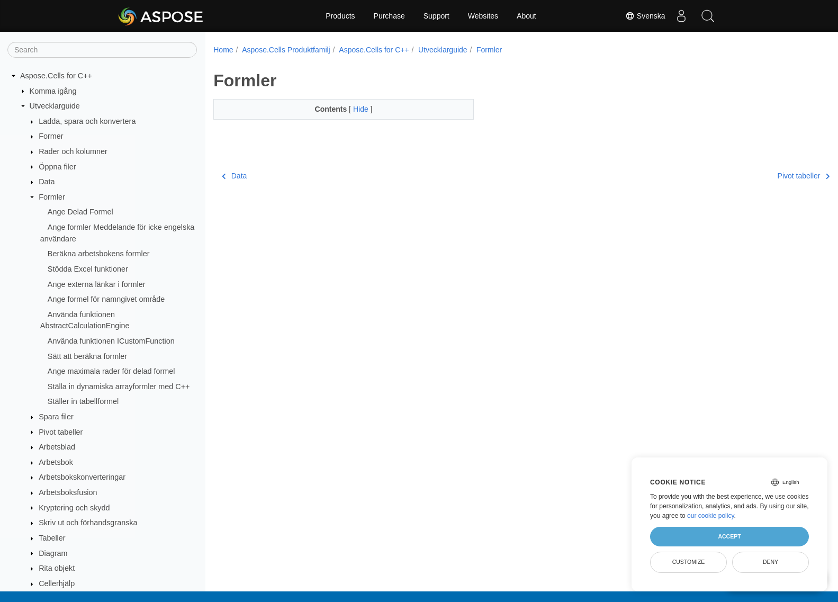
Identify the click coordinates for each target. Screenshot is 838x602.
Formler (52, 197)
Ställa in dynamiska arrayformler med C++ (119, 386)
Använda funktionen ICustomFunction (111, 341)
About (526, 16)
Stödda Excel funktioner (88, 269)
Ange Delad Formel (80, 212)
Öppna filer (57, 167)
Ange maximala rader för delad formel (111, 371)
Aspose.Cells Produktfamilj (286, 50)
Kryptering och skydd (74, 508)
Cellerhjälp (57, 583)
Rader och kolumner (73, 151)
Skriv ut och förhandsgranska (88, 522)
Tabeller (52, 538)
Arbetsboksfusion (68, 492)
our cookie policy (710, 515)
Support (436, 16)
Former (51, 136)
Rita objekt (57, 568)
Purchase (389, 16)
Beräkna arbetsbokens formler (99, 253)
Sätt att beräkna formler (87, 356)
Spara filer (56, 416)
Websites (483, 16)
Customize (688, 562)
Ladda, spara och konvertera (87, 121)
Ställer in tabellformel (83, 401)
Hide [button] (353, 109)
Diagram (53, 553)
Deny (770, 562)
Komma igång (53, 91)
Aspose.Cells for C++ (56, 75)
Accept (729, 536)
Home (223, 50)
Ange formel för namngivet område (106, 299)
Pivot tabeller (61, 432)
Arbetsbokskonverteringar (82, 477)
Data (47, 181)
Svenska (645, 16)
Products (340, 16)
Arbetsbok (56, 462)
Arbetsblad (57, 447)
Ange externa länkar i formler (97, 284)
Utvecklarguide (55, 106)
